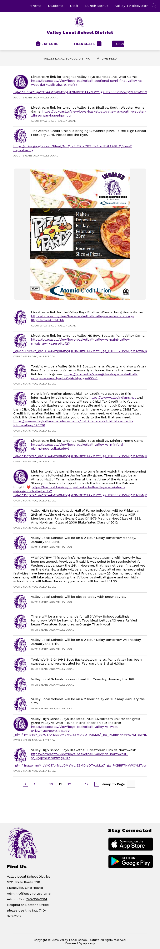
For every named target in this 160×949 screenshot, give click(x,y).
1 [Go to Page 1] (34, 784)
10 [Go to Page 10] (51, 784)
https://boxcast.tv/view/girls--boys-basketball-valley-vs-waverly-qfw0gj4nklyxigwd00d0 (84, 376)
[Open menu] (47, 43)
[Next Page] (96, 784)
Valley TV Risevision (131, 6)
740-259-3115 (40, 894)
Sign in (120, 44)
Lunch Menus (97, 6)
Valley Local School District (67, 58)
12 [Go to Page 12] (69, 784)
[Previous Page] (25, 784)
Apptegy (89, 943)
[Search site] (154, 5)
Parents (35, 6)
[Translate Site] (86, 43)
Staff (74, 6)
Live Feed (109, 58)
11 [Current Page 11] (60, 784)
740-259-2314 (36, 899)
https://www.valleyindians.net (112, 397)
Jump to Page (113, 784)
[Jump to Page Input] (131, 784)
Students (56, 6)
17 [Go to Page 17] (87, 784)
